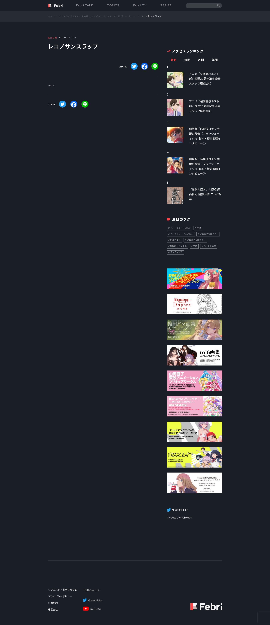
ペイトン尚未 (210, 246)
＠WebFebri (95, 600)
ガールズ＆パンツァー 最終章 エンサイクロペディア (85, 16)
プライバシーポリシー (60, 596)
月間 (201, 60)
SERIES (166, 5)
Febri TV (140, 5)
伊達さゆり (175, 240)
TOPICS (113, 5)
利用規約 (53, 603)
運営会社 (53, 609)
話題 (195, 246)
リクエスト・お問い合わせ (62, 589)
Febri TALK (84, 5)
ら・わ (132, 16)
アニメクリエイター (209, 234)
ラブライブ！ (176, 252)
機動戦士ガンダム (178, 246)
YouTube (95, 609)
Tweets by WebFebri (179, 517)
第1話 (120, 16)
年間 (215, 60)
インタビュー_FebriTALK (181, 234)
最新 (173, 60)
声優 (199, 227)
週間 (187, 60)
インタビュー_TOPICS (180, 227)
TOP (50, 16)
